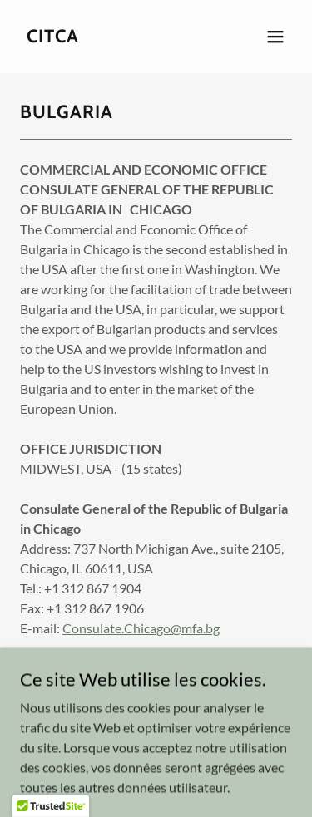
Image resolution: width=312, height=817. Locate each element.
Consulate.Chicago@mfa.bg (141, 628)
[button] (275, 36)
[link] (53, 37)
